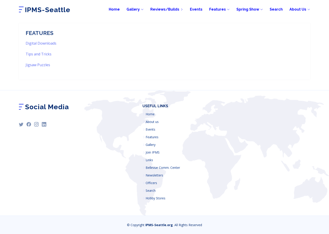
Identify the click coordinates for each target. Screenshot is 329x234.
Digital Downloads (41, 50)
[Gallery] (132, 9)
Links (149, 160)
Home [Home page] (114, 9)
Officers (151, 183)
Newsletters (154, 175)
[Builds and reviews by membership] (163, 9)
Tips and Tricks (38, 61)
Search (276, 9)
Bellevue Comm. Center (163, 167)
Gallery (151, 144)
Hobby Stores (155, 198)
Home (150, 114)
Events (196, 9)
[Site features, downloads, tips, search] (216, 9)
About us (152, 121)
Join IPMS (153, 152)
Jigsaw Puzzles (38, 71)
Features (152, 137)
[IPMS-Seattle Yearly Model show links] (246, 9)
